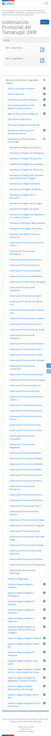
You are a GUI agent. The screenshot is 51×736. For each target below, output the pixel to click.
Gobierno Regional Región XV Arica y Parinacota (24, 705)
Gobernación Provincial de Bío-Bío (26, 276)
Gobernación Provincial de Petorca (26, 494)
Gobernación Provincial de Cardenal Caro (27, 311)
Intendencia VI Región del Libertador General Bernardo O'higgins (27, 177)
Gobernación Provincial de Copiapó (26, 374)
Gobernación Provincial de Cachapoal (27, 281)
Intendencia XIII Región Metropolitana (27, 223)
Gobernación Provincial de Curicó (25, 324)
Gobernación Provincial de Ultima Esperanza (25, 552)
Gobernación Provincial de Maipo (25, 453)
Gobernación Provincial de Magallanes (22, 446)
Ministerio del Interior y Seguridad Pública (22, 81)
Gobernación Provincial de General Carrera (26, 398)
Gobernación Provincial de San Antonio (24, 513)
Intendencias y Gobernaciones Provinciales (30, 13)
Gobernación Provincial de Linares (26, 430)
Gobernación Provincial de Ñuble (25, 469)
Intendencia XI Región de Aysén (24, 209)
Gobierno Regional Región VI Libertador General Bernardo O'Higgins (21, 629)
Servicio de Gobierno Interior (21, 88)
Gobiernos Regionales (18, 578)
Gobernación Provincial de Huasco (26, 405)
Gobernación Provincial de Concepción (22, 367)
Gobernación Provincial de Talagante (27, 525)
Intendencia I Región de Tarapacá (25, 147)
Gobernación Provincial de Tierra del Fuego (27, 538)
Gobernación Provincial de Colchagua (27, 360)
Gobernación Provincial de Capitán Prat (26, 303)
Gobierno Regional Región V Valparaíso (21, 620)
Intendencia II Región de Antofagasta (27, 153)
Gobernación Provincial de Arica (25, 265)
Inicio (4, 11)
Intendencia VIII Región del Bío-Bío (25, 189)
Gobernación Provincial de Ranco (25, 506)
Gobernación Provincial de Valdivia (26, 559)
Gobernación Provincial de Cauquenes (22, 289)
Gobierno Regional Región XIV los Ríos (23, 696)
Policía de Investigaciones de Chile (24, 125)
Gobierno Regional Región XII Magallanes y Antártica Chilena (22, 679)
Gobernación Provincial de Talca (25, 531)
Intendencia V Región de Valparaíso (26, 169)
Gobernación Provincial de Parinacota (22, 487)
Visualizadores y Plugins (25, 731)
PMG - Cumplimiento (42, 60)
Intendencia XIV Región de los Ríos (26, 228)
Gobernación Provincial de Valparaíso (27, 564)
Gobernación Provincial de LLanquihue (22, 437)
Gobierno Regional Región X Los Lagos (23, 662)
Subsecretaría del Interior (20, 119)
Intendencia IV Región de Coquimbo (26, 164)
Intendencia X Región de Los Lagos (26, 203)
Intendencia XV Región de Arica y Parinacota (25, 235)
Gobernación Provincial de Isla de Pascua (25, 418)
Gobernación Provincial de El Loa (25, 385)
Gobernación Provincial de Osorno (26, 475)
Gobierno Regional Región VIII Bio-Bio (24, 645)
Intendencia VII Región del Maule (25, 183)
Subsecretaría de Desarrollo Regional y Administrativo (21, 107)
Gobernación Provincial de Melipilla (26, 464)
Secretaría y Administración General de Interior (21, 132)
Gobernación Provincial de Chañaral (27, 343)
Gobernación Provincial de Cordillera (27, 318)
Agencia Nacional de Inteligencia (23, 113)
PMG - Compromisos (42, 49)
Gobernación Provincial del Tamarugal (15, 15)
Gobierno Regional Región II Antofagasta (21, 594)
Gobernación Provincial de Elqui (25, 391)
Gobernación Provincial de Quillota (26, 500)
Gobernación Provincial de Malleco (26, 458)
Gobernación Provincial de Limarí (25, 424)
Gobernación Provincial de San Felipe (27, 520)
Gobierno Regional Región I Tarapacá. (20, 586)
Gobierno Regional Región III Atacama (21, 603)
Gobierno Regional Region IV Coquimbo (21, 611)
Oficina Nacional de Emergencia (22, 99)
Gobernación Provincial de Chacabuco (22, 336)
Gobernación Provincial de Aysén (25, 270)
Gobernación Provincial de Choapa (26, 354)
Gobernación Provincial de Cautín (25, 296)
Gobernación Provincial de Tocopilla (27, 545)
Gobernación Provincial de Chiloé (25, 349)
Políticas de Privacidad (25, 727)
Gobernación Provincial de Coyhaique (27, 380)
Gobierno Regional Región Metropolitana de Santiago (20, 688)
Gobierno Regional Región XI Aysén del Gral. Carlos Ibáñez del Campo (24, 671)
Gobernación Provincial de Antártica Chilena (27, 244)
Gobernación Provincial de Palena (25, 480)
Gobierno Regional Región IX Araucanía (21, 654)
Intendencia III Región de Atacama (25, 158)
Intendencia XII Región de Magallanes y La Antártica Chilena (27, 216)
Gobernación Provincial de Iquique (26, 410)
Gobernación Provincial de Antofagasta (22, 252)
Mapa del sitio (26, 729)
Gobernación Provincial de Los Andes (27, 329)
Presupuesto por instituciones (16, 11)
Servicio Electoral (16, 94)
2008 (31, 15)
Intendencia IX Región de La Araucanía (22, 196)
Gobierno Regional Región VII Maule (24, 638)
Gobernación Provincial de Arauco (26, 259)
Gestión (7, 40)
